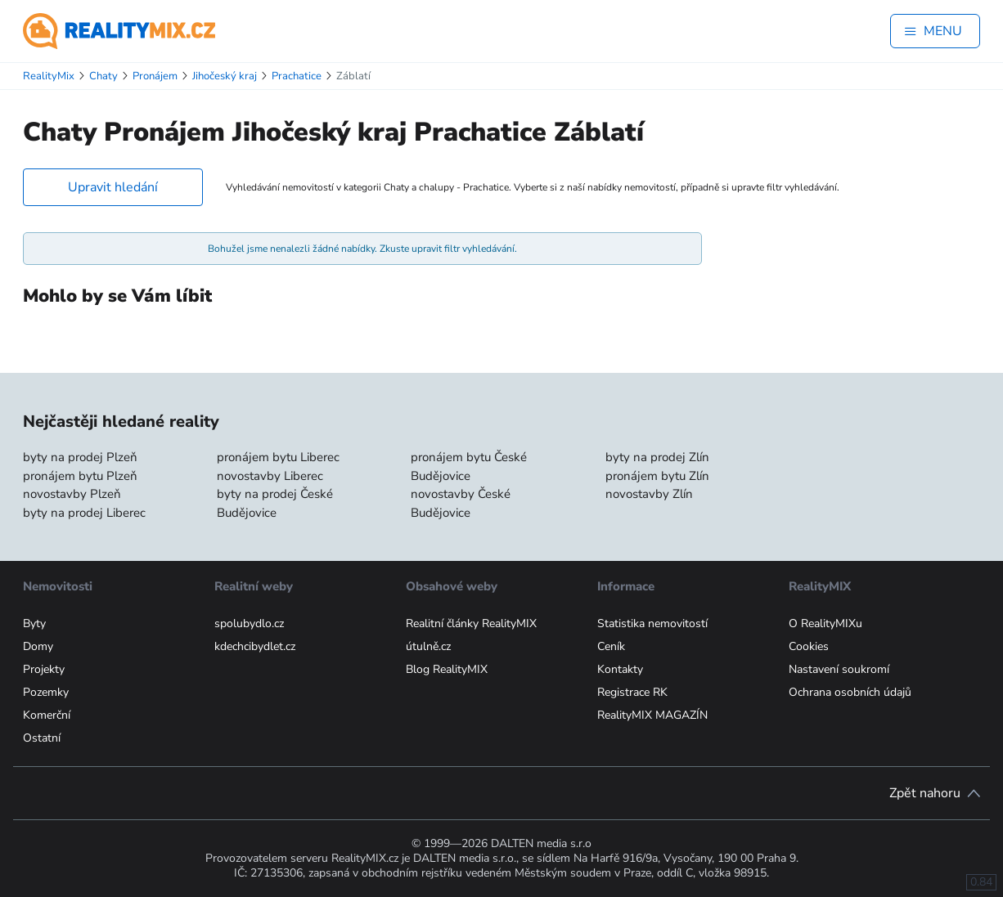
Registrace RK (632, 692)
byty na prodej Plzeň (80, 457)
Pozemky (46, 692)
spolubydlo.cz (249, 623)
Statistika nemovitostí (652, 623)
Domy (38, 646)
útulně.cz (428, 646)
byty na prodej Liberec (84, 513)
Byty (34, 623)
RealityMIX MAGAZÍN (652, 715)
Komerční (46, 715)
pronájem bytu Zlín (657, 476)
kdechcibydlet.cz (254, 646)
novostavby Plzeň (72, 494)
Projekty (44, 669)
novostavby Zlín (649, 494)
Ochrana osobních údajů (850, 692)
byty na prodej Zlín (657, 457)
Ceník (611, 646)
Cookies (809, 646)
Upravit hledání (113, 187)
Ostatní (42, 738)
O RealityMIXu (825, 623)
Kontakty (620, 669)
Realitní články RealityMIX (471, 623)
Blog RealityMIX (447, 669)
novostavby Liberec (270, 476)
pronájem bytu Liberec (278, 457)
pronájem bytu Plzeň (80, 476)
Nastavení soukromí (839, 669)
